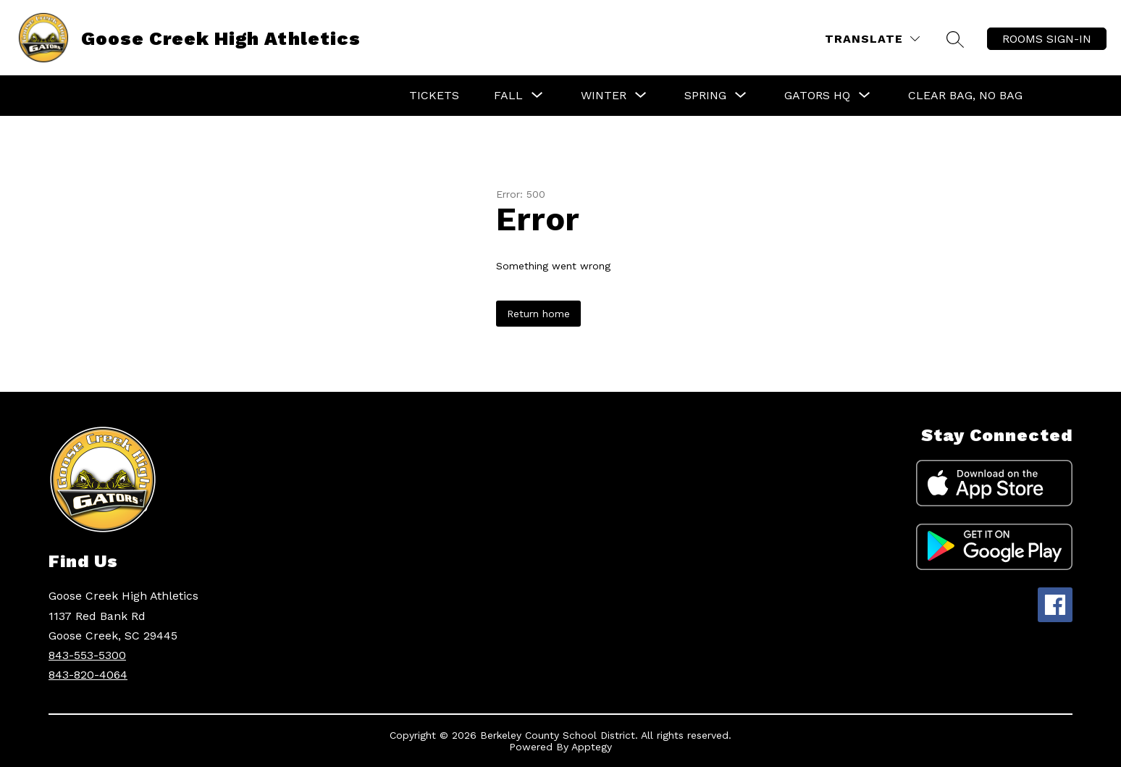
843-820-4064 (88, 675)
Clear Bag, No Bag (965, 95)
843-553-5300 (87, 655)
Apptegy (591, 747)
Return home (538, 313)
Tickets (434, 95)
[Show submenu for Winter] (603, 95)
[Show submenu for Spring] (705, 95)
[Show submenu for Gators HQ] (817, 95)
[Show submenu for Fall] (508, 95)
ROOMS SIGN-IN (1046, 39)
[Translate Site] (872, 39)
